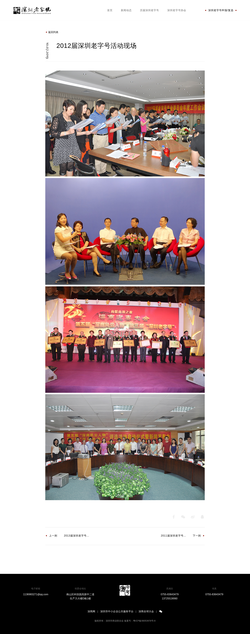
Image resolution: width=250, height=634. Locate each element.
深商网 (91, 611)
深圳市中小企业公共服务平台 (116, 611)
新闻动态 (126, 10)
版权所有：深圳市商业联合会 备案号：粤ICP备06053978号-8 (125, 621)
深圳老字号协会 (176, 10)
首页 (110, 10)
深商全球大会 (146, 611)
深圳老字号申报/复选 (220, 10)
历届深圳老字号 (149, 10)
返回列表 (51, 32)
